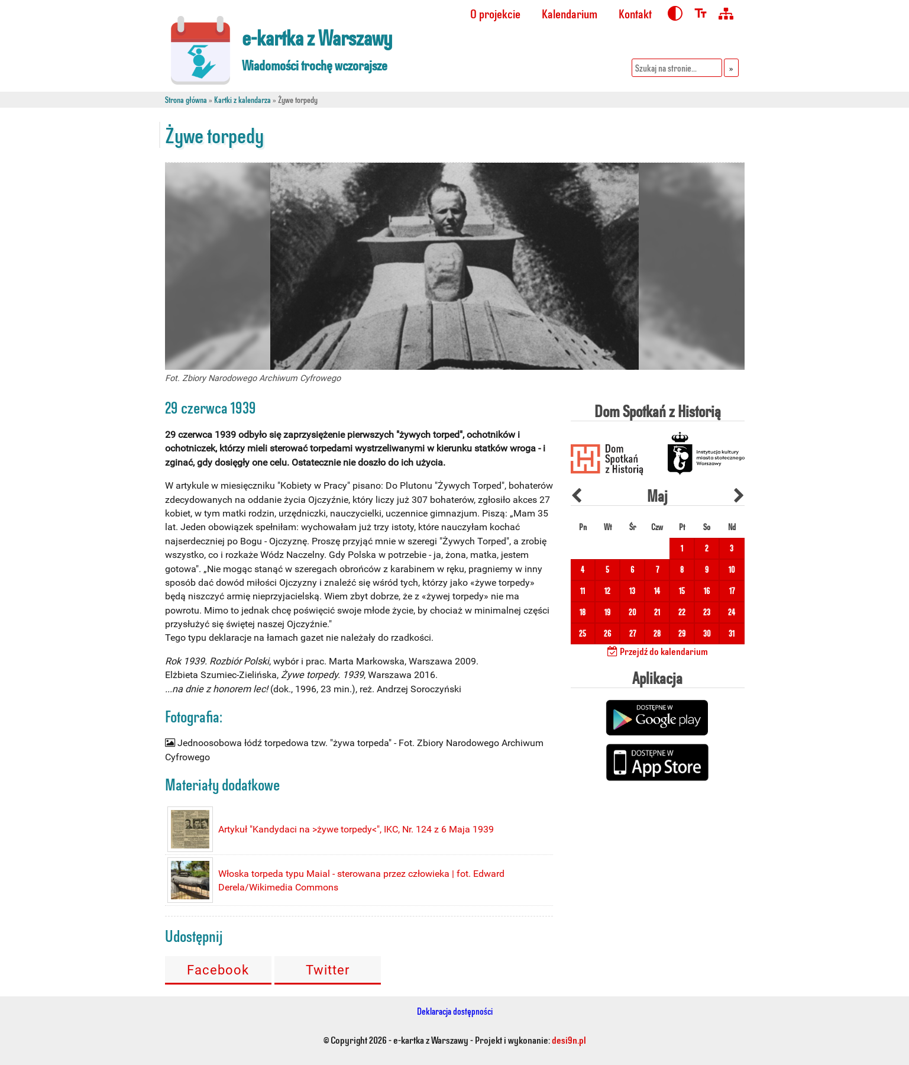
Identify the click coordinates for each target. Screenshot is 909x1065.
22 (681, 612)
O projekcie (495, 13)
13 (632, 591)
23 (706, 612)
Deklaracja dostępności (455, 1010)
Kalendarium (569, 13)
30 (707, 633)
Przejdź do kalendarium (657, 650)
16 (707, 591)
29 (681, 633)
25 (582, 633)
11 (582, 591)
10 (732, 569)
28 (657, 633)
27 (632, 633)
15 (682, 591)
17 (732, 591)
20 (632, 612)
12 (607, 591)
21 (657, 612)
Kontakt (635, 13)
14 (657, 591)
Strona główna (186, 100)
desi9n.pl (569, 1039)
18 (582, 612)
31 (732, 633)
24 (731, 612)
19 (607, 612)
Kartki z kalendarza (242, 100)
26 (607, 633)
